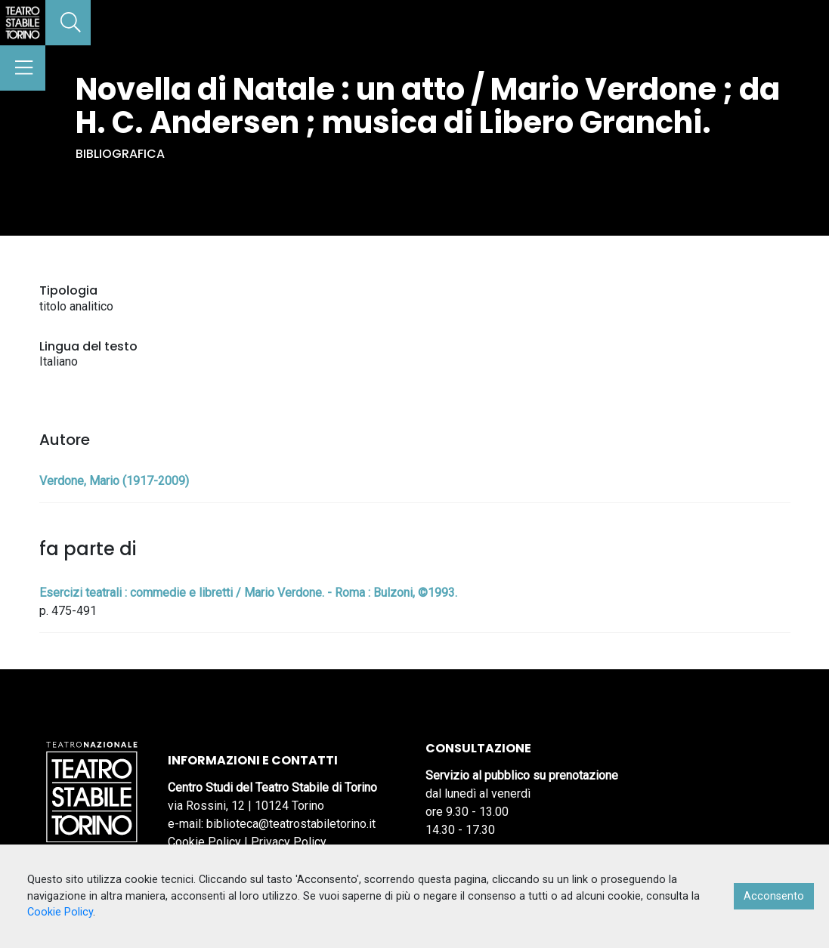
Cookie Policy (204, 842)
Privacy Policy (288, 842)
